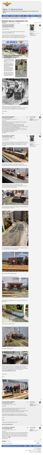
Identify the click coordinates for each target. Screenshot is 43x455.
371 (33, 143)
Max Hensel (32, 30)
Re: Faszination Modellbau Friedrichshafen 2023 (8, 117)
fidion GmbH (39, 448)
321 (33, 118)
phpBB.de (39, 451)
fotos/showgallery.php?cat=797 (9, 370)
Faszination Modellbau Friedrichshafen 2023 (15, 21)
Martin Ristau (32, 401)
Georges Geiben (33, 116)
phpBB (30, 450)
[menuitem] (12, 16)
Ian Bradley (39, 449)
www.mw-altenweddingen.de (7, 424)
